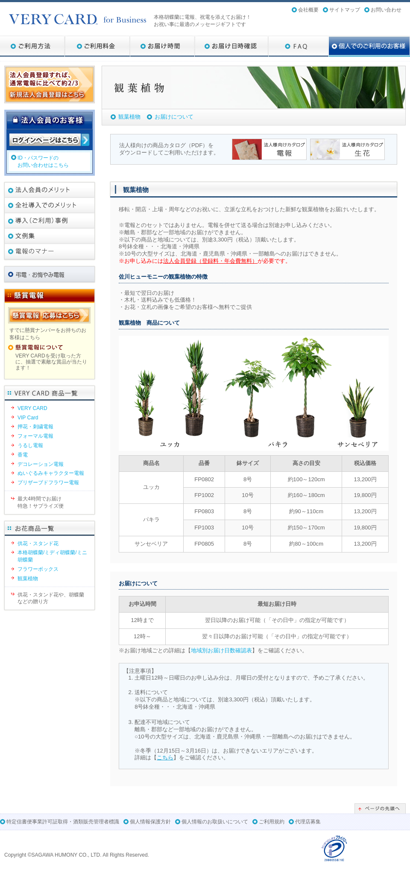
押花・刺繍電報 (35, 427)
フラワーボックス (38, 569)
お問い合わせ (386, 10)
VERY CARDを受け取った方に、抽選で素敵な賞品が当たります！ (51, 362)
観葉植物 (129, 116)
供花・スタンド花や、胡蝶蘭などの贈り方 (51, 598)
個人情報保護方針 (150, 822)
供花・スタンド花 (38, 544)
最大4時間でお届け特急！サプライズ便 (41, 502)
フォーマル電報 (35, 436)
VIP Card (28, 418)
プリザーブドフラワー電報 (48, 482)
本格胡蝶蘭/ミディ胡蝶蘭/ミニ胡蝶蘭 (52, 556)
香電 (23, 455)
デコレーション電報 (41, 464)
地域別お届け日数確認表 (221, 650)
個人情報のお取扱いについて (215, 822)
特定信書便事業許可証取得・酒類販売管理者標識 (62, 822)
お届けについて (174, 116)
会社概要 (308, 10)
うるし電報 (30, 445)
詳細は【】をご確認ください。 (182, 757)
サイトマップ (344, 10)
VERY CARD (32, 408)
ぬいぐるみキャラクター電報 (51, 473)
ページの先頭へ (380, 808)
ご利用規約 (271, 822)
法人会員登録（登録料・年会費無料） (210, 261)
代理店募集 (308, 822)
